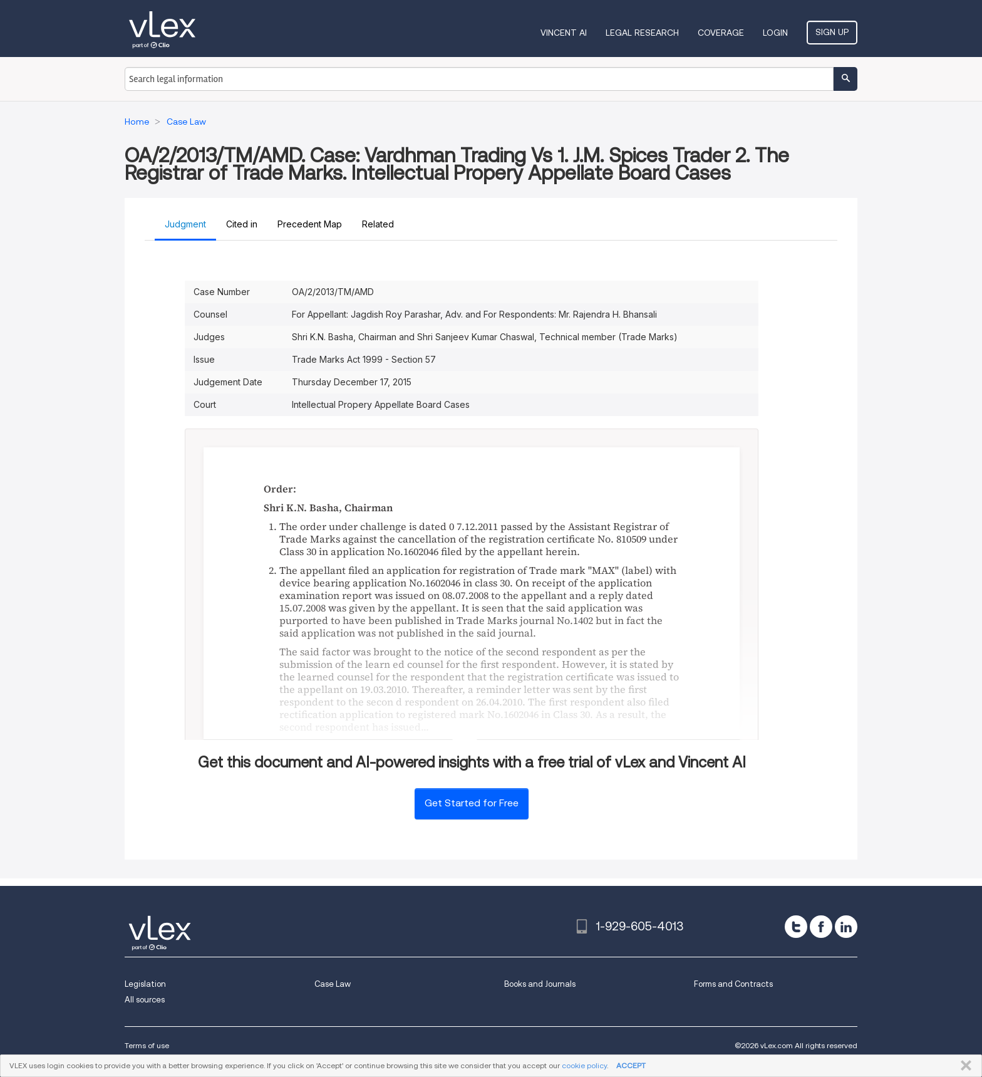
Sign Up (832, 32)
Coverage (721, 33)
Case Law (332, 984)
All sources (145, 999)
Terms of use (147, 1045)
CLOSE (963, 1065)
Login (775, 33)
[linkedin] (846, 926)
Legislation (145, 984)
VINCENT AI (563, 33)
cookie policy (584, 1065)
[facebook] (821, 926)
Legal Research (642, 33)
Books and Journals (540, 984)
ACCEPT (631, 1065)
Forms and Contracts (733, 984)
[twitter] (796, 926)
